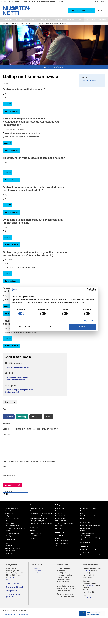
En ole (7, 263)
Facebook (8, 417)
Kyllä (6, 94)
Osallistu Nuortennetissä (16, 380)
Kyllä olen (8, 260)
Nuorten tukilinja (85, 528)
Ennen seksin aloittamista (13, 518)
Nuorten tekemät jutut (31, 2)
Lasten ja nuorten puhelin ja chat (90, 525)
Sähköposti (36, 417)
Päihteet (32, 538)
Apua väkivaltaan (85, 542)
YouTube (37, 573)
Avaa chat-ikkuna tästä (90, 598)
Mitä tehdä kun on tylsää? (88, 508)
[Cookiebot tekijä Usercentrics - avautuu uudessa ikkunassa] (87, 289)
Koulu (57, 538)
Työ (56, 545)
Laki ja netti (58, 526)
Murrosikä (33, 531)
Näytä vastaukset (11, 111)
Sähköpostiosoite (9, 475)
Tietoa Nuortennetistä (13, 583)
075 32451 (11, 577)
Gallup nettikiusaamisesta (56, 23)
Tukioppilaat (5, 2)
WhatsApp (22, 417)
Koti (81, 513)
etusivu (6, 23)
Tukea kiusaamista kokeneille (39, 518)
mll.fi (7, 579)
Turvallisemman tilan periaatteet (13, 596)
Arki (81, 505)
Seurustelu (8, 545)
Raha (82, 518)
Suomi (97, 2)
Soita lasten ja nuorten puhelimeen (20, 390)
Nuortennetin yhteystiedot (15, 587)
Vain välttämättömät (25, 327)
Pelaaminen (59, 513)
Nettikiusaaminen (60, 521)
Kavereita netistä (60, 518)
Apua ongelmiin (85, 535)
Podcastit (45, 2)
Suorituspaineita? (10, 523)
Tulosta (48, 417)
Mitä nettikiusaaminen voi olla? (18, 367)
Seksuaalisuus (10, 505)
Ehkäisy (7, 521)
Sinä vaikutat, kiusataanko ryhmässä (41, 513)
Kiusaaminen (35, 505)
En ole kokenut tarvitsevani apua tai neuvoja (20, 267)
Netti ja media (38, 23)
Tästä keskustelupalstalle (81, 11)
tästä (71, 590)
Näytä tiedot (88, 321)
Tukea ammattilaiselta (87, 533)
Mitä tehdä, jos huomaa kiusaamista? (41, 523)
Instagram (37, 571)
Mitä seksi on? (9, 513)
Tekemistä (84, 546)
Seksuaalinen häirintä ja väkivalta (15, 528)
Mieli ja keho (34, 527)
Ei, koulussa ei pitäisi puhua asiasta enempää (21, 332)
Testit (52, 2)
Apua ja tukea (85, 522)
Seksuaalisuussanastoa (12, 533)
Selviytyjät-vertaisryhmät (37, 521)
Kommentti (7, 434)
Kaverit (7, 543)
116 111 (87, 571)
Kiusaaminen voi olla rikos (38, 516)
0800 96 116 (89, 585)
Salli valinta (54, 327)
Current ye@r (8, 491)
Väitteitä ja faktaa (10, 536)
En (6, 97)
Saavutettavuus (9, 615)
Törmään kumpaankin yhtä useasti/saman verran (22, 137)
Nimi (5, 466)
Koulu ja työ (59, 532)
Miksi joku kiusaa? (35, 511)
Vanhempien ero (10, 550)
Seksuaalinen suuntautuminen (14, 511)
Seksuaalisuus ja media (12, 526)
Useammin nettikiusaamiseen (15, 129)
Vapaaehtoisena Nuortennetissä (90, 555)
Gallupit (60, 2)
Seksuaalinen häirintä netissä (64, 523)
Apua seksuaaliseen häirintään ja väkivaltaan (90, 539)
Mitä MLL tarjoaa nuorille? (88, 550)
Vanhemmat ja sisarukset (12, 548)
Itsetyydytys (8, 516)
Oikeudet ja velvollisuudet (88, 516)
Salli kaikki (82, 327)
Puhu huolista (84, 531)
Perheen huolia (9, 553)
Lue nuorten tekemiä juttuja (17, 377)
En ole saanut (10, 299)
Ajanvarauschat (13, 392)
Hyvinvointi (33, 535)
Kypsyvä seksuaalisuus (12, 508)
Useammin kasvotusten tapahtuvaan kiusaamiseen (22, 133)
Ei (5, 231)
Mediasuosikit (59, 528)
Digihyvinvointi (59, 508)
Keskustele (16, 2)
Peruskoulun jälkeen (61, 540)
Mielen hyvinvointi (35, 533)
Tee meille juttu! (85, 552)
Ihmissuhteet (10, 540)
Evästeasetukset (22, 615)
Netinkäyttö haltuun (61, 516)
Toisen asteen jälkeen (61, 543)
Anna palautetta (11, 591)
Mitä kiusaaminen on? (36, 508)
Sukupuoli (8, 531)
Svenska (104, 2)
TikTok (36, 568)
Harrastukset (84, 511)
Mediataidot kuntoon (61, 511)
